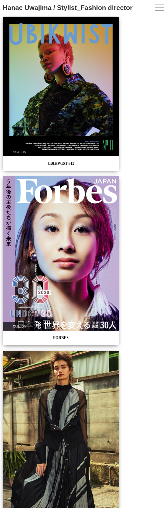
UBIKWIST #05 (83, 228)
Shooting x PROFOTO (28, 218)
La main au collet (28, 432)
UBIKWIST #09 (139, 99)
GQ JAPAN (28, 271)
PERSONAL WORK (83, 177)
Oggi (139, 380)
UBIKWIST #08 (27, 165)
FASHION (19, 73)
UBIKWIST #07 (139, 194)
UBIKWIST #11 (28, 84)
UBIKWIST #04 (83, 323)
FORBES (83, 90)
